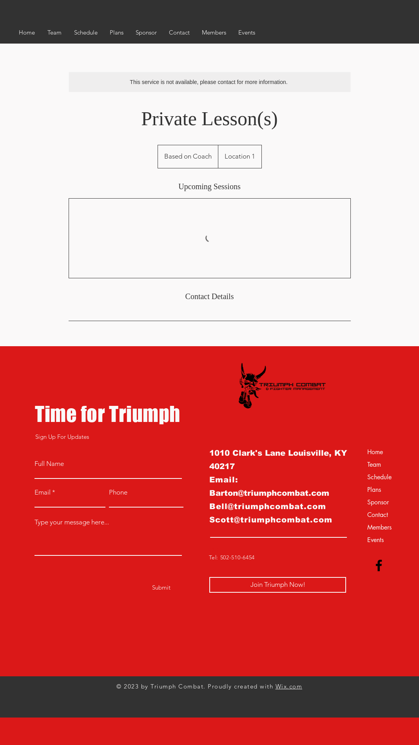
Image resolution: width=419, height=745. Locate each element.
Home (375, 452)
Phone (118, 492)
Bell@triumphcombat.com (267, 506)
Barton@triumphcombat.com (269, 493)
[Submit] (161, 587)
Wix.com (289, 686)
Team (374, 464)
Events (375, 540)
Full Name (49, 463)
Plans (374, 490)
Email (42, 492)
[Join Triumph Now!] (277, 585)
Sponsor (378, 502)
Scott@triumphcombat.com (270, 519)
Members (379, 527)
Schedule (379, 477)
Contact (377, 515)
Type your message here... (71, 522)
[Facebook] (378, 565)
